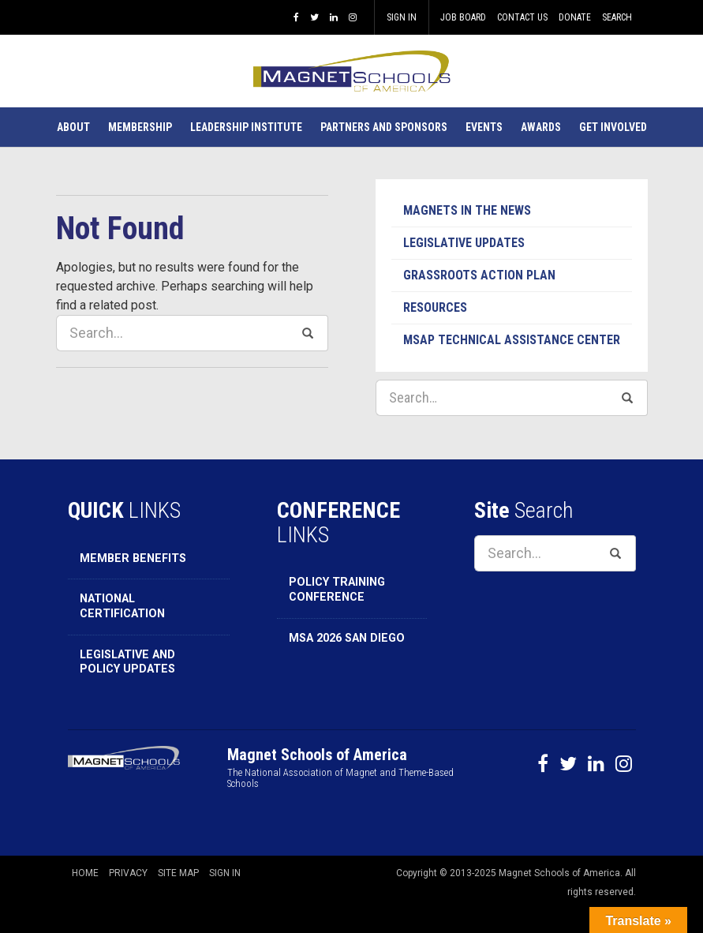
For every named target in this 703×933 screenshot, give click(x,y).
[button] (73, 127)
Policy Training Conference (337, 589)
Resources (435, 307)
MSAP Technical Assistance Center (511, 339)
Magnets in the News (467, 210)
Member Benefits (133, 558)
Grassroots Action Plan (479, 275)
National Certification (122, 606)
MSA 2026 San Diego (347, 638)
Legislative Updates (464, 242)
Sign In (402, 17)
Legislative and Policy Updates (127, 662)
